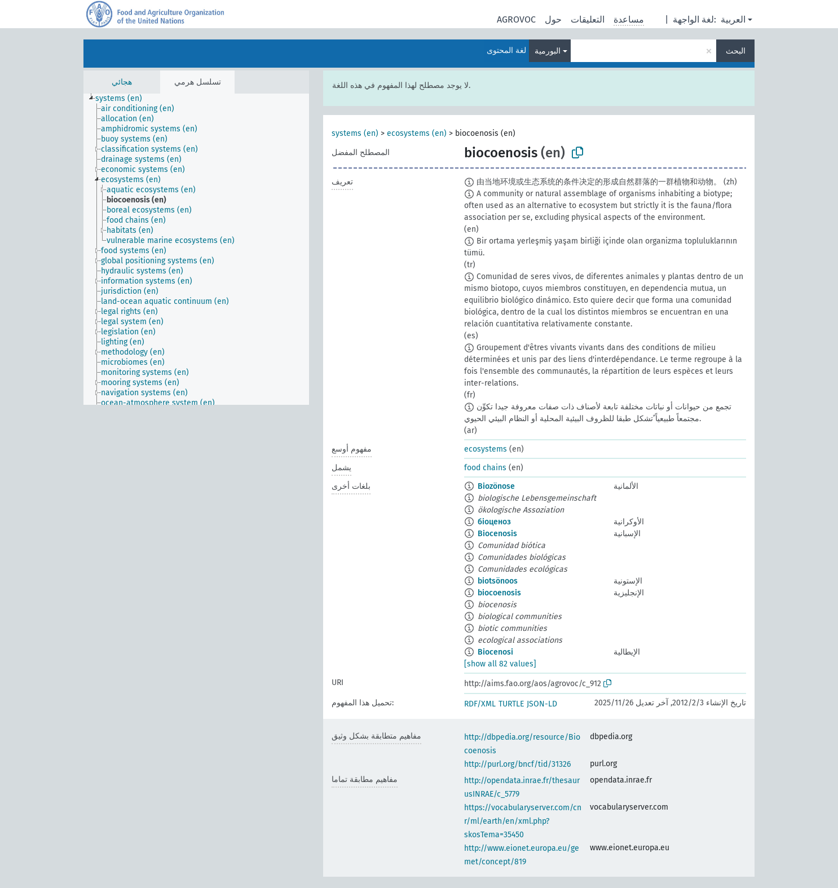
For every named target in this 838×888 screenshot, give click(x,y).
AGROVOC (516, 19)
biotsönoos (498, 581)
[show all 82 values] (500, 664)
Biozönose (496, 486)
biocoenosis (499, 593)
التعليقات (588, 19)
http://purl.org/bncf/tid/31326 (517, 764)
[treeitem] (123, 99)
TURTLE (511, 704)
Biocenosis (497, 533)
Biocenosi (495, 652)
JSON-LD (542, 704)
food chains (485, 467)
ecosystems (485, 449)
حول (553, 19)
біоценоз (494, 522)
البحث (736, 51)
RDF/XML (480, 704)
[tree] (196, 249)
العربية (733, 19)
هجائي (122, 82)
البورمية (548, 51)
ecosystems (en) (417, 133)
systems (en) (355, 133)
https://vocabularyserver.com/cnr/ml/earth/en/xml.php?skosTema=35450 (522, 821)
